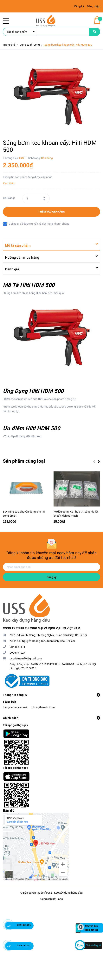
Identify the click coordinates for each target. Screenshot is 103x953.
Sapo (60, 899)
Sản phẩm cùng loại (24, 461)
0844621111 (17, 647)
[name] (94, 32)
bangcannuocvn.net (15, 708)
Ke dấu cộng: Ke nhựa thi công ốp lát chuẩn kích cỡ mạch (76, 514)
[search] (46, 32)
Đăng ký (51, 578)
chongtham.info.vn (43, 708)
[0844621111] (11, 926)
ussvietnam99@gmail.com (26, 659)
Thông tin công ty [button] (51, 696)
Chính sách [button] (51, 719)
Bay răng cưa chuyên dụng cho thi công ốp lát (24, 514)
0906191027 (17, 653)
